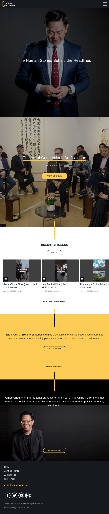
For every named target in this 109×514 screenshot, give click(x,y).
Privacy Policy (10, 507)
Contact (9, 479)
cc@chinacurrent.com (16, 485)
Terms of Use (23, 507)
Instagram (28, 495)
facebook (8, 495)
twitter (14, 495)
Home (7, 467)
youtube (21, 495)
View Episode (54, 176)
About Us (10, 475)
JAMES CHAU (11, 471)
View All (54, 253)
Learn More (54, 348)
